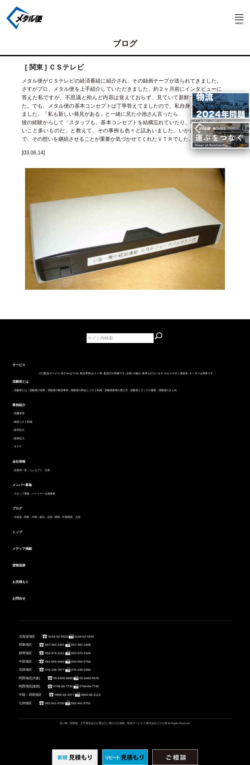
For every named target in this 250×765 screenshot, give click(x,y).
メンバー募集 (22, 485)
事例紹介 (18, 405)
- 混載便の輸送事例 (57, 390)
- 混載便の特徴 (36, 390)
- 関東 (26, 517)
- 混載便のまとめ (167, 390)
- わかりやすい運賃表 (175, 373)
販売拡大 (19, 430)
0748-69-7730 (63, 686)
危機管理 (19, 413)
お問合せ (18, 598)
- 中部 (33, 517)
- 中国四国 (67, 517)
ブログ (17, 508)
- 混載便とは (19, 390)
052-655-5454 (54, 661)
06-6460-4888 (63, 678)
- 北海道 (17, 517)
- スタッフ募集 (21, 493)
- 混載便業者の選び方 (115, 390)
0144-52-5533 (58, 636)
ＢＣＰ (18, 446)
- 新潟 (41, 517)
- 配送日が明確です (113, 373)
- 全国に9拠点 (133, 373)
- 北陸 (49, 517)
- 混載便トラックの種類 (142, 390)
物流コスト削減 (23, 421)
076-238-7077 (54, 669)
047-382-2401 (54, 644)
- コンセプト (35, 470)
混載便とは (20, 381)
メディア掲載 (22, 548)
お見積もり (20, 582)
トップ (17, 532)
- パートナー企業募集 (43, 493)
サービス (18, 365)
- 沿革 (46, 470)
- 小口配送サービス (48, 373)
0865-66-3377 (64, 694)
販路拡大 (19, 438)
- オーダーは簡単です (200, 373)
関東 (36, 67)
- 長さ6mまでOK (69, 373)
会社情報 (18, 461)
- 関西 (56, 517)
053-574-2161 (54, 653)
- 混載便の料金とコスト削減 (85, 390)
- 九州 (77, 517)
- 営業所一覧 (19, 470)
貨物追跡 (18, 565)
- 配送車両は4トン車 (90, 373)
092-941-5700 (54, 703)
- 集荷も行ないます (152, 373)
